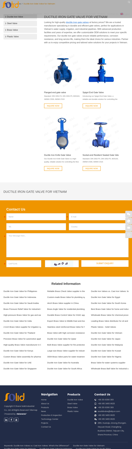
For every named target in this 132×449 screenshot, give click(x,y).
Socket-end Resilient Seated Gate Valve (86, 135)
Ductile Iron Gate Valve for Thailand (19, 314)
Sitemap (33, 392)
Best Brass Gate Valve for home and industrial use (110, 290)
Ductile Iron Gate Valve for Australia (63, 344)
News (46, 14)
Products (37, 14)
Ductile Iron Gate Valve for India (18, 302)
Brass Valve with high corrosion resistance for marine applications (66, 314)
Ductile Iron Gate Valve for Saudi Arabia (21, 284)
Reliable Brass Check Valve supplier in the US (66, 272)
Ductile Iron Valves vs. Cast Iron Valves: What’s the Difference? (110, 272)
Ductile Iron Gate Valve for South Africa (65, 350)
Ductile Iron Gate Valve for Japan (106, 320)
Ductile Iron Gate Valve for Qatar (62, 320)
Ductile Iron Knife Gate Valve (57, 135)
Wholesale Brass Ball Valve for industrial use (110, 350)
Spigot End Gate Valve (84, 82)
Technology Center (86, 14)
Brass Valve (11, 30)
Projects (101, 14)
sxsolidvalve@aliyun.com (109, 392)
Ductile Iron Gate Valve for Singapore (20, 350)
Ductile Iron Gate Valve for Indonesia (20, 278)
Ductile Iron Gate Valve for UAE (17, 344)
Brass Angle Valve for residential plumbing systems (66, 290)
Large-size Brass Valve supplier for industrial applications (66, 332)
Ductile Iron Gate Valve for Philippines (20, 272)
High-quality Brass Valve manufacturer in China (22, 326)
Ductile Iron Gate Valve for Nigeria (106, 338)
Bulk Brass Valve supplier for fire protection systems (66, 326)
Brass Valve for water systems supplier (108, 344)
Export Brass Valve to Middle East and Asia (66, 302)
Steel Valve (11, 23)
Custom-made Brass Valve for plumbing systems (66, 278)
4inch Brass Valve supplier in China (63, 284)
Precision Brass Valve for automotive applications (22, 320)
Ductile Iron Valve (75, 380)
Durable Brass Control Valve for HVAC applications (66, 296)
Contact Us (112, 14)
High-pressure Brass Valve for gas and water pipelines (22, 296)
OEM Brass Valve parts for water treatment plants (66, 338)
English (125, 14)
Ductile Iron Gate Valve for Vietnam (107, 314)
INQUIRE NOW (53, 96)
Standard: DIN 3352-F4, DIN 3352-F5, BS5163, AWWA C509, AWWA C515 (57, 88)
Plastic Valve (12, 36)
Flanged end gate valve (55, 82)
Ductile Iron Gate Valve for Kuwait (106, 332)
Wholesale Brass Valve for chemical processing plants (110, 296)
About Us (26, 14)
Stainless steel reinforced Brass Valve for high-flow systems (66, 308)
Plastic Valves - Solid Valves (104, 308)
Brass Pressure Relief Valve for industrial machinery (22, 290)
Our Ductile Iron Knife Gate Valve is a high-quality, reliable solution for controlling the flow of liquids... (57, 141)
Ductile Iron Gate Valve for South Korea (109, 284)
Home (17, 14)
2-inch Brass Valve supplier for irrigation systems (22, 308)
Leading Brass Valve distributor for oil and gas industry (110, 302)
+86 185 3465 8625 (106, 396)
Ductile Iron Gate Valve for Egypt (106, 278)
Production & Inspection (63, 14)
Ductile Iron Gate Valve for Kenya (18, 332)
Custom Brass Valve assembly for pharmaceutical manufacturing (22, 338)
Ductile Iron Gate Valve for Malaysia (107, 326)
